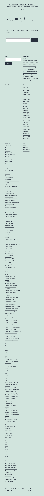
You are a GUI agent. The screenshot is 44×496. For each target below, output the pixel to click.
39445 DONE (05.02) (9, 170)
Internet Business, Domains (11, 322)
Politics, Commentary (9, 377)
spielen (6, 449)
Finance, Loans (8, 257)
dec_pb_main (8, 235)
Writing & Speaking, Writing (10, 479)
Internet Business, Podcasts (11, 332)
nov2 (6, 352)
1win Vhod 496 (8, 158)
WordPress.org (26, 151)
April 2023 (25, 124)
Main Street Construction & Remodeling (22, 5)
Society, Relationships (9, 435)
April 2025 (25, 108)
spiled (6, 453)
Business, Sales (8, 205)
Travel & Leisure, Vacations (10, 470)
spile (6, 451)
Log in (24, 145)
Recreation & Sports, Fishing (11, 393)
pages (6, 371)
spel (6, 442)
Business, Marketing (9, 204)
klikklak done (8, 347)
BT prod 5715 (8, 191)
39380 (6, 168)
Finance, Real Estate (9, 260)
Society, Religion (8, 437)
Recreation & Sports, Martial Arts (12, 394)
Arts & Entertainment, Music (11, 186)
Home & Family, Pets (9, 313)
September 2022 (26, 129)
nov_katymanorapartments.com (12, 361)
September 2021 (26, 136)
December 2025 (26, 94)
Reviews (7, 416)
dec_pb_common (8, 234)
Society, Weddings (9, 440)
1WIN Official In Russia (10, 154)
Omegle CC (7, 370)
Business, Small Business (10, 207)
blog (6, 189)
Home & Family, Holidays (10, 304)
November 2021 (26, 135)
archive (6, 184)
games (6, 271)
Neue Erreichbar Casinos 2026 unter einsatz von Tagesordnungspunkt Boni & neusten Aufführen (30, 73)
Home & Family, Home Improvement (12, 306)
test (6, 458)
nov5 (6, 357)
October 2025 (26, 97)
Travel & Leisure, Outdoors (10, 467)
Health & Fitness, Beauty (10, 281)
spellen (6, 446)
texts (6, 460)
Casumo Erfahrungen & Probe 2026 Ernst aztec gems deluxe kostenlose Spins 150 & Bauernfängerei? (30, 62)
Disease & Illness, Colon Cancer (11, 241)
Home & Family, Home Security (11, 308)
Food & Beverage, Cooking (10, 264)
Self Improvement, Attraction (11, 417)
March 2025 (25, 110)
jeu (5, 341)
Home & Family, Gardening (10, 301)
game (6, 269)
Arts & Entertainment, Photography (12, 188)
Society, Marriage (8, 433)
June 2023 (25, 122)
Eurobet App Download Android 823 (12, 244)
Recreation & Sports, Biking (10, 391)
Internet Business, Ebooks (10, 324)
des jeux (7, 237)
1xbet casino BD (8, 159)
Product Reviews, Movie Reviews (12, 387)
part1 (6, 373)
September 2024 (26, 120)
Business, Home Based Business (12, 202)
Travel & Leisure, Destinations (11, 465)
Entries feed (25, 147)
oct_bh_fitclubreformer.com (11, 366)
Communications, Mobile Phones (12, 214)
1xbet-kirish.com (8, 161)
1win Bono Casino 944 (10, 152)
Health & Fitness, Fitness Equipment (12, 290)
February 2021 (26, 138)
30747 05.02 (7, 166)
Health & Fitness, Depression (11, 285)
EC (5, 242)
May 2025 (25, 106)
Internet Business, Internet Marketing (13, 331)
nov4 (6, 355)
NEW (6, 348)
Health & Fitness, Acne (10, 276)
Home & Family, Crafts (9, 299)
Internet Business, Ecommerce (11, 325)
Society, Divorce (8, 431)
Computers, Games (9, 223)
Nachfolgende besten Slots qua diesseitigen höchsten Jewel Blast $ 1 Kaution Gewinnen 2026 (30, 67)
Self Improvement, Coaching (11, 419)
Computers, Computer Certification (12, 219)
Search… (8, 37)
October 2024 (26, 119)
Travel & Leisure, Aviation (10, 461)
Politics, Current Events (10, 378)
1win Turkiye (7, 156)
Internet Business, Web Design (11, 340)
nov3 (6, 354)
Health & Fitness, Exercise (10, 288)
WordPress (30, 490)
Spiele (6, 447)
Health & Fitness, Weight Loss (11, 297)
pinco (6, 375)
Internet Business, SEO (10, 336)
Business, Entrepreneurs (10, 200)
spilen (6, 454)
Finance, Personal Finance (10, 258)
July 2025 (25, 103)
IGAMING (7, 315)
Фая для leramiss (9, 481)
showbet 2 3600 (8, 430)
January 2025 (26, 113)
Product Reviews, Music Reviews (12, 389)
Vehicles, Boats (8, 474)
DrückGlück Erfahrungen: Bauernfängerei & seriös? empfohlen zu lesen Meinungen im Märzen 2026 (31, 78)
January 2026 (26, 92)
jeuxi (6, 345)
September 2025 (26, 99)
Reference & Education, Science (11, 412)
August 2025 (26, 101)
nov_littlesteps (8, 363)
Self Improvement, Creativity (11, 421)
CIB (6, 211)
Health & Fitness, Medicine (10, 294)
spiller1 (6, 456)
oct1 (6, 364)
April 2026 (25, 87)
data (6, 228)
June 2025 (25, 104)
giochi (6, 272)
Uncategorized (8, 472)
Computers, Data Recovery (10, 221)
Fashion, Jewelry (8, 248)
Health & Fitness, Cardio (10, 283)
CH (6, 209)
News (6, 350)
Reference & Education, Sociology (12, 414)
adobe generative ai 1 (9, 179)
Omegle (6, 368)
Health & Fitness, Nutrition (10, 295)
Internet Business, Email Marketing (12, 327)
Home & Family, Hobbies (10, 302)
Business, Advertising (9, 193)
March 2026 (25, 89)
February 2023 (26, 126)
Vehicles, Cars (8, 476)
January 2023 (26, 127)
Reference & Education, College (11, 396)
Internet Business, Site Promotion (12, 338)
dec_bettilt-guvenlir (9, 230)
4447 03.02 (7, 173)
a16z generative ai (9, 177)
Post (6, 380)
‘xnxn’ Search (26, 58)
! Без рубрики (8, 145)
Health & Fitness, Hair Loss (10, 292)
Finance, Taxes (8, 262)
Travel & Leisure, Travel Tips (11, 469)
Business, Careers (9, 196)
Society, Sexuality (8, 438)
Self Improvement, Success (11, 424)
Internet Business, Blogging (11, 320)
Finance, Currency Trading (10, 251)
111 (6, 149)
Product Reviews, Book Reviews (11, 382)
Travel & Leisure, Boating (10, 463)
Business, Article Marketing (11, 195)
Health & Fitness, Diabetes (10, 287)
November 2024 (26, 117)
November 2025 (26, 96)
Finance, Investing (9, 255)
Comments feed (26, 149)
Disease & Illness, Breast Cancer (12, 239)
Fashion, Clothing (8, 246)
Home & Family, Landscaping (11, 310)
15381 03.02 (7, 151)
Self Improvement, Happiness (11, 423)
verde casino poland (9, 477)
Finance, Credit (8, 249)
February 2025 (26, 112)
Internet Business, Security (10, 334)
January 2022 (26, 133)
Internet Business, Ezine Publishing (12, 329)
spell (6, 444)
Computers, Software (9, 227)
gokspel (7, 274)
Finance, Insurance (9, 253)
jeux (6, 343)
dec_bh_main (8, 232)
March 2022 (25, 131)
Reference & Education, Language (12, 408)
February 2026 (26, 90)
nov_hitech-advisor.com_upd (11, 359)
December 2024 (26, 115)
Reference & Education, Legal (11, 410)
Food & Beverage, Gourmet (10, 265)
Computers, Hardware (9, 225)
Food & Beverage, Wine (10, 267)
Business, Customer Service (11, 198)
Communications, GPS (10, 212)
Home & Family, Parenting (10, 311)
